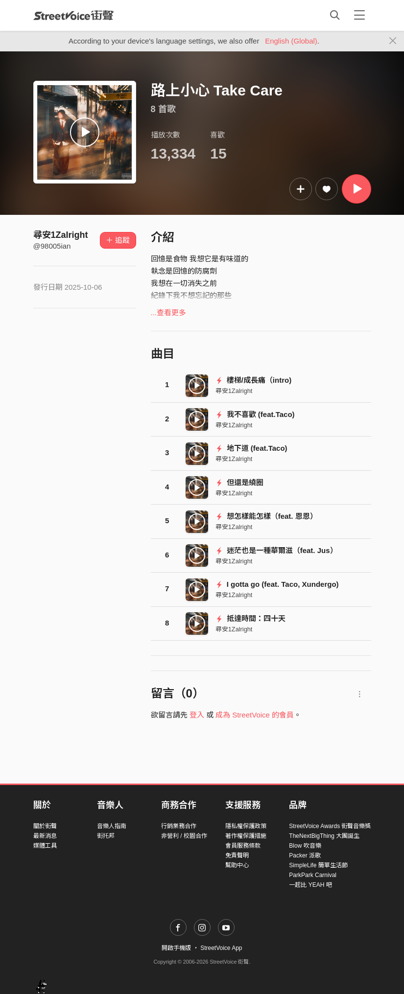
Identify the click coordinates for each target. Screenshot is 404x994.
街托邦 (106, 835)
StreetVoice (73, 15)
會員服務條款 (243, 845)
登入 (197, 715)
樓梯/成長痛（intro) (253, 380)
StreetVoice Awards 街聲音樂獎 (330, 826)
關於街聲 (45, 826)
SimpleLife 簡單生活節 (318, 865)
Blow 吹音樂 (305, 845)
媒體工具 (45, 845)
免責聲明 (237, 855)
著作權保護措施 (245, 835)
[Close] (393, 41)
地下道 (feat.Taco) (251, 448)
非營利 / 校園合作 (184, 835)
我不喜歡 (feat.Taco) (255, 414)
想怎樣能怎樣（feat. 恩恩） (266, 516)
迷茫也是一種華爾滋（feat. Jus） (276, 550)
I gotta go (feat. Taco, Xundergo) (277, 584)
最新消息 (45, 835)
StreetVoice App (221, 948)
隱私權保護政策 (245, 826)
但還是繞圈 (239, 482)
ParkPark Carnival (312, 875)
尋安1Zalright (60, 235)
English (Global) (291, 41)
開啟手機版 (176, 948)
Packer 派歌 (305, 855)
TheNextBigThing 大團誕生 (324, 835)
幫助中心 (237, 865)
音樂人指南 (111, 826)
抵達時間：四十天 (250, 618)
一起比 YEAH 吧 (310, 884)
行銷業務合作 (178, 826)
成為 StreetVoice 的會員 (254, 715)
